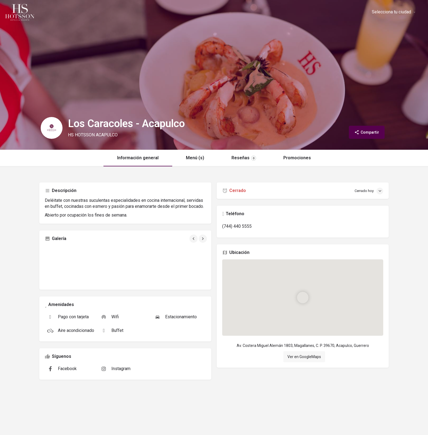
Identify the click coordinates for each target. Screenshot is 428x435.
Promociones (297, 157)
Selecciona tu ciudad (391, 11)
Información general (138, 157)
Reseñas (243, 157)
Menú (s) (195, 157)
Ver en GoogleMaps (304, 357)
